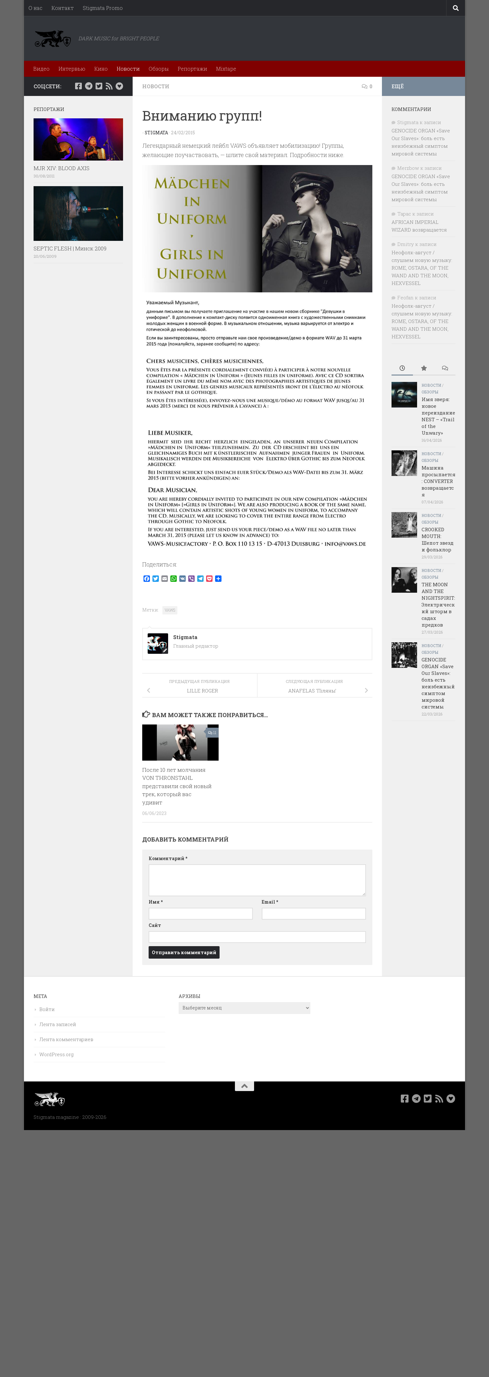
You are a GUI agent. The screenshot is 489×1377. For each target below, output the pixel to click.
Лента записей (57, 1023)
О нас (35, 7)
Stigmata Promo (103, 7)
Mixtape (226, 68)
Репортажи (192, 68)
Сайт (155, 925)
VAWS (170, 609)
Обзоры (159, 68)
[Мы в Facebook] (78, 86)
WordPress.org (56, 1053)
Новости (128, 68)
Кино (101, 68)
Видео (41, 68)
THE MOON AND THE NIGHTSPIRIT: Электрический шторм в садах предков (438, 604)
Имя (156, 901)
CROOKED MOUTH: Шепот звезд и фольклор (438, 539)
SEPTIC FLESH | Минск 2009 (70, 248)
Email (270, 901)
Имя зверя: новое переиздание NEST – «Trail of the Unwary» (438, 416)
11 (212, 732)
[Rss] (109, 86)
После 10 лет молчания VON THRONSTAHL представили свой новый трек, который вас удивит (177, 786)
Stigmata (156, 133)
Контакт (62, 7)
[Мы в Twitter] (99, 86)
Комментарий (168, 858)
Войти (47, 1008)
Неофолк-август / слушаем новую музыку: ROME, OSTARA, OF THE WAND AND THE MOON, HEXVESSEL (422, 267)
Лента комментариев (66, 1038)
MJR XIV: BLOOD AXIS (61, 168)
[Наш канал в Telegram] (88, 86)
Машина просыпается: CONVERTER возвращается (438, 481)
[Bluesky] (119, 86)
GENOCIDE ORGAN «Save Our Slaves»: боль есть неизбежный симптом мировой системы (438, 683)
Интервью (71, 68)
